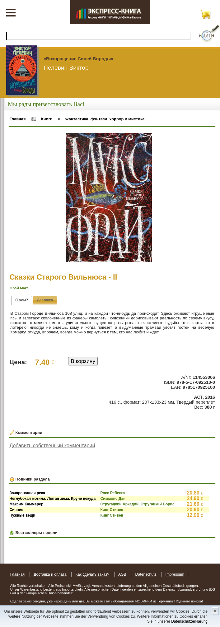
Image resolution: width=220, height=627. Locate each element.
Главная (17, 119)
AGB (122, 574)
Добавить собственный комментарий (52, 445)
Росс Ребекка (113, 493)
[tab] (21, 300)
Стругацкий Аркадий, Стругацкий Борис (138, 504)
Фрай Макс (19, 288)
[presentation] (22, 300)
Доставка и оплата (50, 574)
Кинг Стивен (112, 510)
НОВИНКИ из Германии (154, 601)
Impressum (175, 574)
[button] (146, 139)
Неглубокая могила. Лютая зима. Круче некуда (52, 498)
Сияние (16, 510)
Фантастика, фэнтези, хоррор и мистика (105, 119)
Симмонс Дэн (113, 498)
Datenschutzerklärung (189, 621)
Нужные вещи (22, 515)
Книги (47, 119)
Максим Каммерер (26, 504)
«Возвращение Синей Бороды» (78, 58)
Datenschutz (146, 574)
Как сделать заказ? (93, 574)
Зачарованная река (27, 493)
